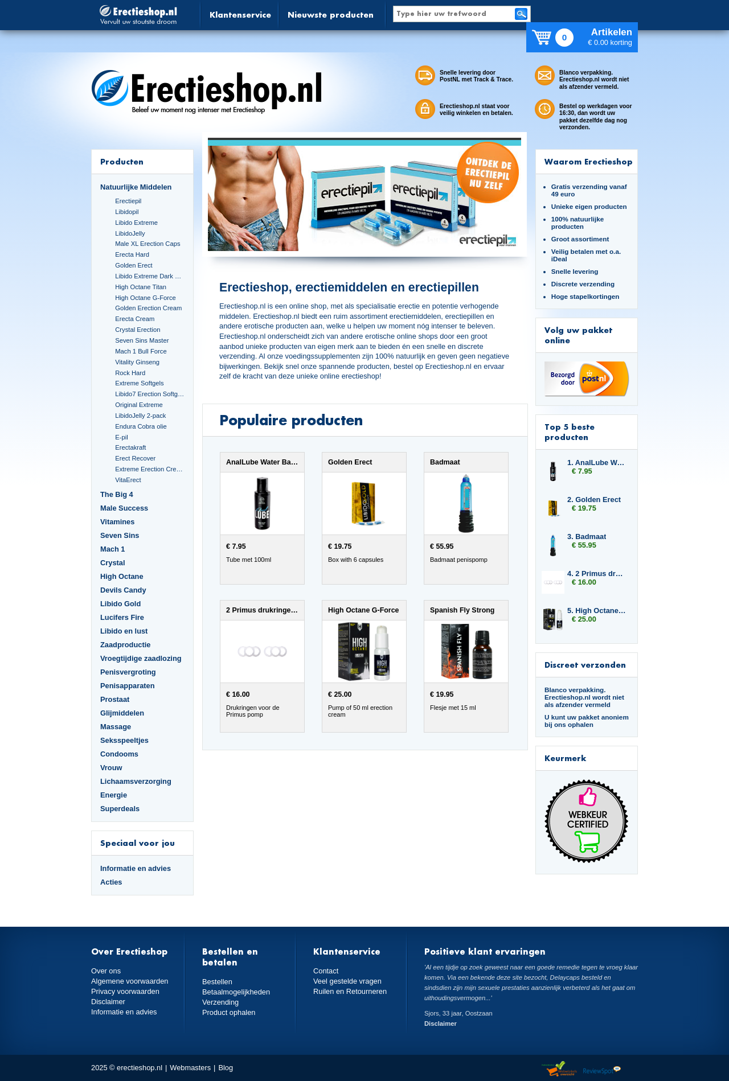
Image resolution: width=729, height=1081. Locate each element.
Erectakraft (130, 447)
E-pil (121, 437)
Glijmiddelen (122, 713)
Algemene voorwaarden (130, 981)
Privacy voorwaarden (125, 991)
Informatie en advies (135, 868)
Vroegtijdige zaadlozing (141, 658)
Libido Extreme (136, 222)
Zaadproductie (125, 644)
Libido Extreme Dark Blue (150, 276)
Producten (122, 161)
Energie (113, 795)
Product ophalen (228, 1012)
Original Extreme (139, 404)
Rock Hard (130, 372)
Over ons (106, 971)
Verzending (220, 1002)
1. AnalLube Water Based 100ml (596, 462)
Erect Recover (135, 458)
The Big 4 (116, 494)
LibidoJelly (130, 233)
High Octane (122, 576)
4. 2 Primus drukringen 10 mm (596, 573)
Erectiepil (128, 201)
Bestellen (217, 981)
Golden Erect (133, 265)
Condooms (119, 754)
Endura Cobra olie (140, 426)
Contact (325, 971)
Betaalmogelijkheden (236, 992)
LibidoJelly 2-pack (140, 415)
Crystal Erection (137, 329)
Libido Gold (120, 603)
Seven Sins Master (142, 340)
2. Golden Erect (594, 499)
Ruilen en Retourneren (350, 991)
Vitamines (117, 521)
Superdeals (120, 808)
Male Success (124, 508)
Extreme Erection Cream (150, 469)
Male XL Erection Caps (147, 243)
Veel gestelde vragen (347, 981)
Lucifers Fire (122, 617)
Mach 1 (112, 549)
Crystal (112, 562)
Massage (115, 726)
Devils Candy (123, 590)
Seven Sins (119, 535)
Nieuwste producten (331, 14)
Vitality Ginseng (137, 362)
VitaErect (128, 479)
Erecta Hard (132, 254)
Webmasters (190, 1067)
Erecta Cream (134, 318)
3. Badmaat (586, 536)
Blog (225, 1067)
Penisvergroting (128, 672)
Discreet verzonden (585, 664)
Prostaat (114, 699)
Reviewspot (602, 1069)
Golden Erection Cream (148, 308)
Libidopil (126, 211)
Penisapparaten (127, 685)
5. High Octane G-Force (596, 610)
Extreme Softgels (139, 383)
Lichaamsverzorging (135, 781)
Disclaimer (108, 1001)
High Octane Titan (140, 286)
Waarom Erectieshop (588, 161)
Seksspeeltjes (124, 740)
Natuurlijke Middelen (135, 187)
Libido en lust (124, 631)
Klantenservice (240, 14)
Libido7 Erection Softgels (150, 394)
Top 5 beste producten (569, 432)
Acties (111, 882)
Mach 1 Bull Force (140, 351)
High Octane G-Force (145, 297)
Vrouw (111, 767)
